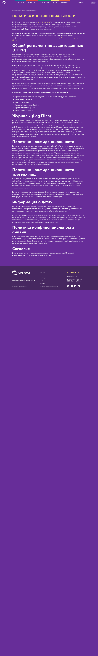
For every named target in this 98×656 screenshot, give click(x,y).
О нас (41, 281)
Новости (42, 275)
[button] (93, 3)
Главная (14, 10)
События (42, 272)
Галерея (42, 284)
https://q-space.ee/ (44, 22)
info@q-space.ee (72, 277)
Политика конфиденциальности (49, 287)
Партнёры (43, 278)
